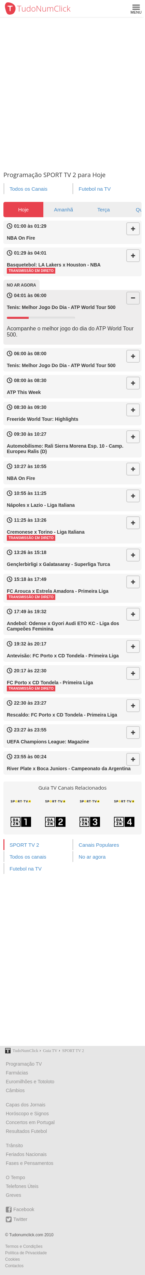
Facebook (20, 1209)
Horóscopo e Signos (27, 1113)
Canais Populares (98, 845)
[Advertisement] (72, 92)
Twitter (16, 1219)
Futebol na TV (94, 189)
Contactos (14, 1265)
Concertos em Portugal (30, 1122)
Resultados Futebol (26, 1131)
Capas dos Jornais (25, 1104)
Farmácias (17, 1072)
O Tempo (15, 1177)
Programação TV (24, 1064)
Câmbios (15, 1090)
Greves (13, 1195)
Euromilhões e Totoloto (30, 1081)
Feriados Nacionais (26, 1154)
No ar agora (91, 857)
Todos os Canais (28, 189)
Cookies (12, 1259)
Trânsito (14, 1145)
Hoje (23, 209)
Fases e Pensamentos (29, 1163)
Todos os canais (28, 857)
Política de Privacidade (26, 1253)
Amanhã (63, 209)
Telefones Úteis (22, 1186)
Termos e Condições (23, 1246)
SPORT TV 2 (24, 845)
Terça (103, 209)
